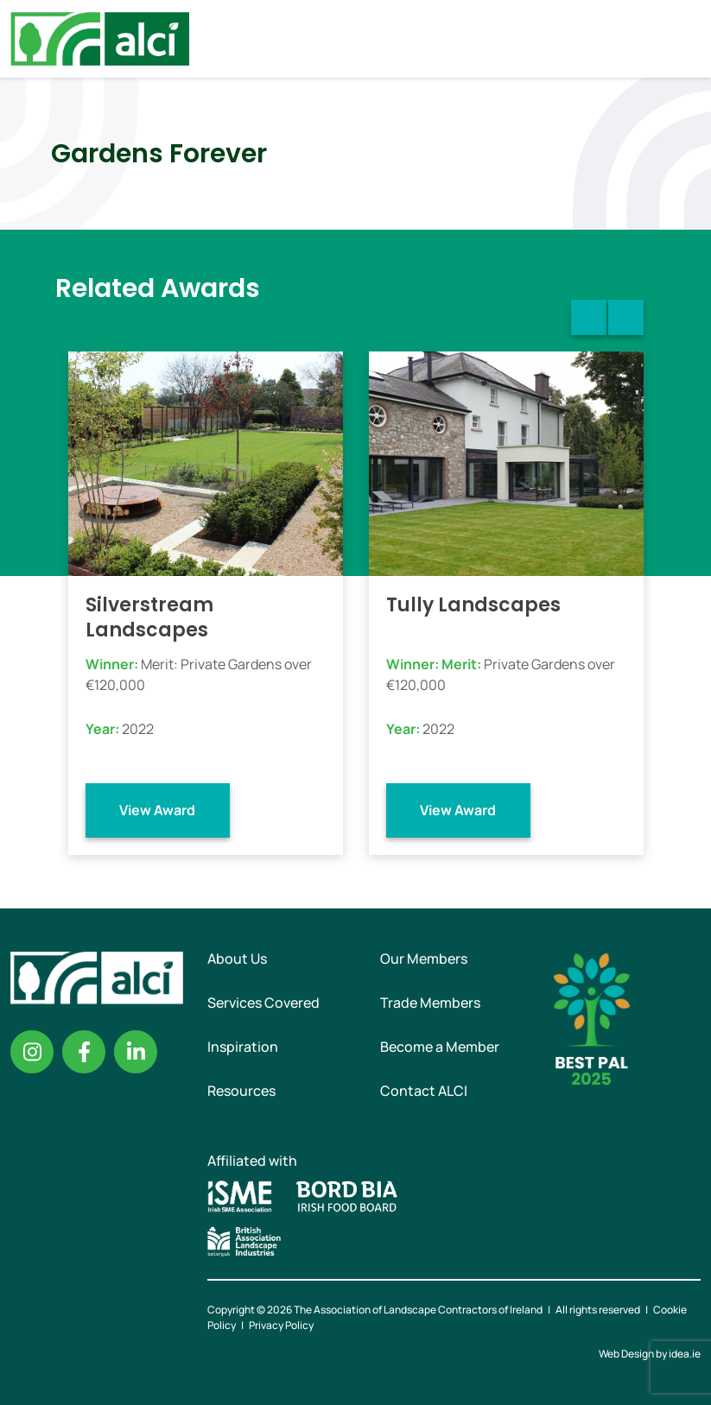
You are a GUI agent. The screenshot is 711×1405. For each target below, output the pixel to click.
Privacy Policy (281, 1325)
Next (626, 317)
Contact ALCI (423, 1090)
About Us (237, 958)
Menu (683, 39)
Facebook (83, 1051)
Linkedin (135, 1051)
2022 (138, 728)
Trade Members (430, 1002)
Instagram (32, 1051)
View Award (157, 810)
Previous (588, 317)
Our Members (423, 958)
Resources (241, 1090)
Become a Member (439, 1046)
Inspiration (242, 1046)
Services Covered (263, 1002)
